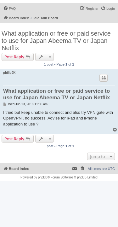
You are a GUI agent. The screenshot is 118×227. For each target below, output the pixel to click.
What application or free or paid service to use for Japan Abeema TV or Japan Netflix (56, 40)
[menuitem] (9, 8)
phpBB (43, 177)
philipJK (9, 72)
